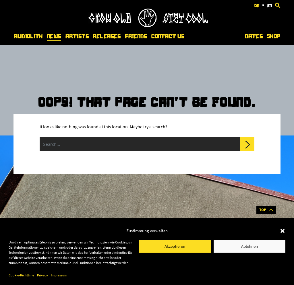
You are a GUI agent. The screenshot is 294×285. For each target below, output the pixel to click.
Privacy (42, 275)
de (256, 6)
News (54, 36)
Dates (254, 36)
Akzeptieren (175, 246)
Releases (107, 36)
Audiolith (28, 36)
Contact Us (167, 36)
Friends (136, 36)
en (269, 6)
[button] (282, 231)
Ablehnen (249, 246)
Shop (273, 36)
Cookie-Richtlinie (21, 275)
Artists (77, 36)
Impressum (59, 275)
